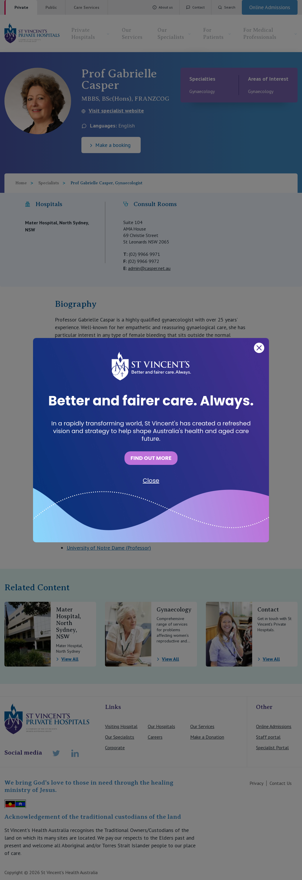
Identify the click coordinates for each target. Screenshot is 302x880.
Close (151, 480)
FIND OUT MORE (150, 458)
